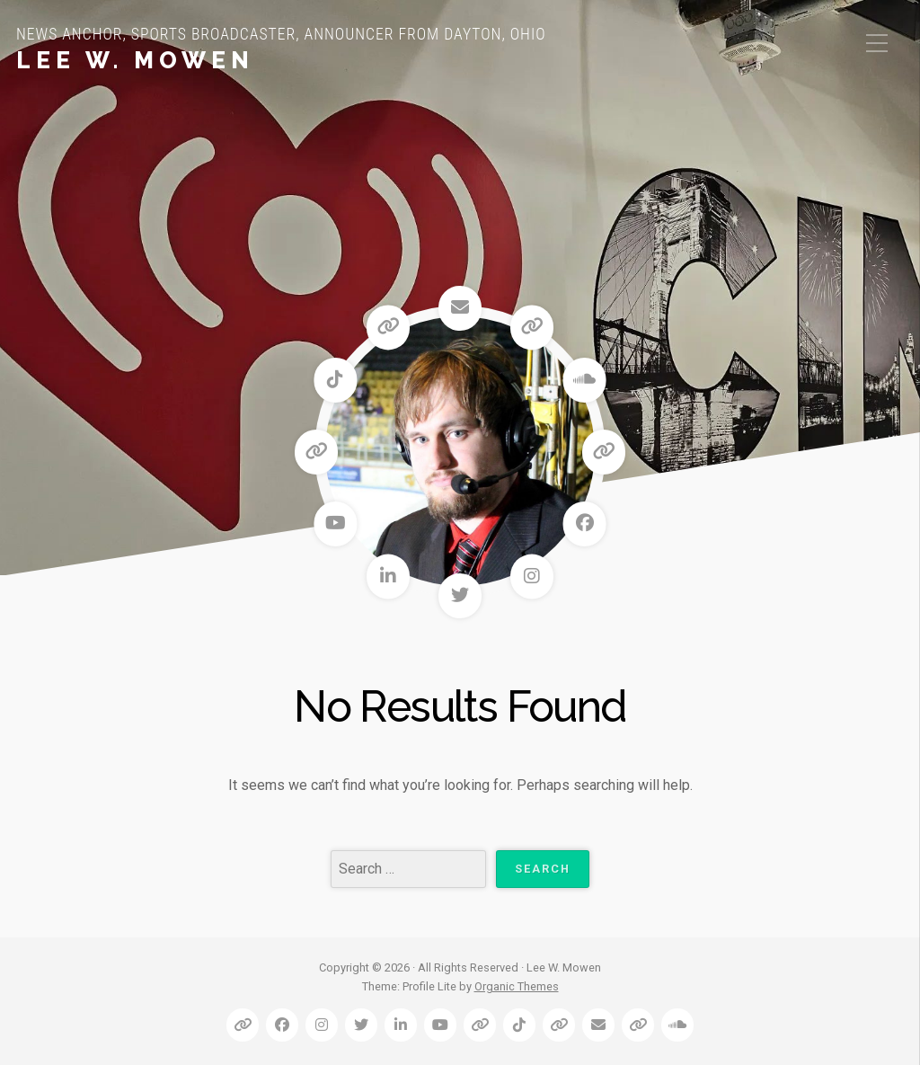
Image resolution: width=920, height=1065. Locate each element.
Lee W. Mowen (135, 60)
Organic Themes (516, 986)
